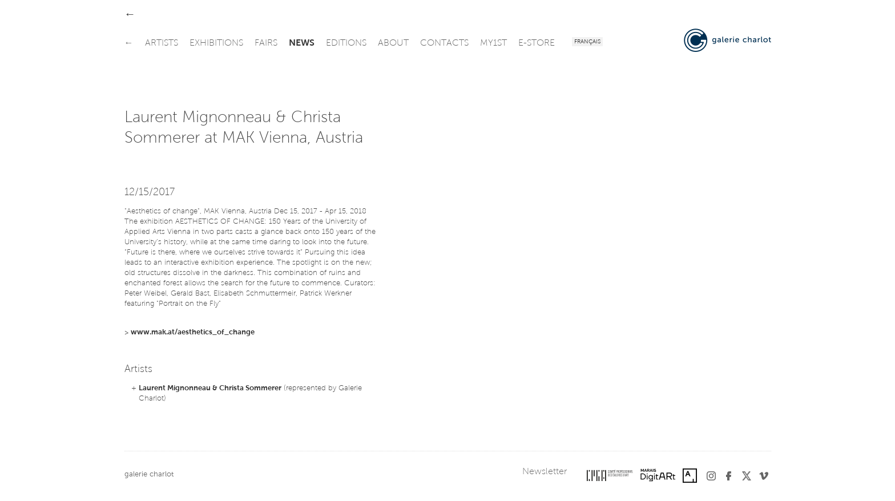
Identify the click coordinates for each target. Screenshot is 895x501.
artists (161, 43)
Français (587, 42)
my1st (493, 43)
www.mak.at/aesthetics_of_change (193, 332)
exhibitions (216, 43)
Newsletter (544, 471)
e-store (536, 43)
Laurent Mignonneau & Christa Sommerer (210, 388)
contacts (444, 43)
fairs (266, 43)
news (302, 43)
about (393, 43)
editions (346, 43)
